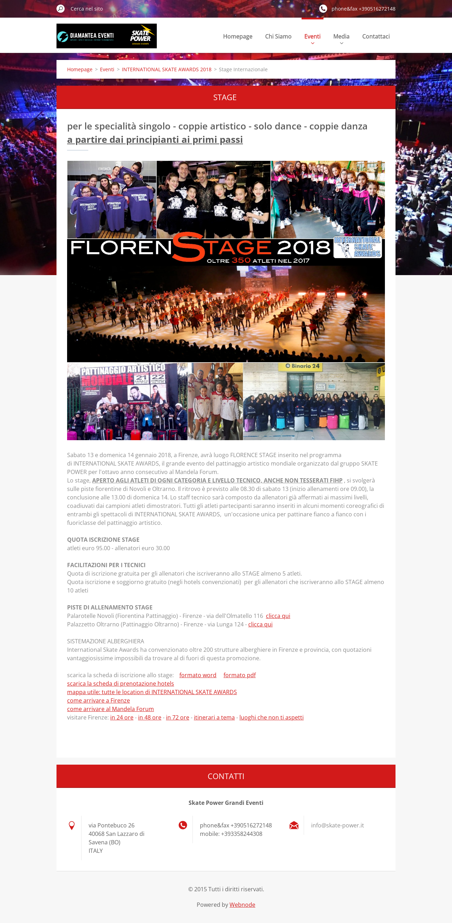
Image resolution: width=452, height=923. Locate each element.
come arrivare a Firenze (98, 700)
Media (341, 38)
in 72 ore (177, 717)
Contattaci (376, 36)
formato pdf (240, 675)
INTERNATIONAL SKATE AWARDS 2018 (167, 69)
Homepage (237, 36)
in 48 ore (149, 717)
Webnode (242, 905)
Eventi (312, 38)
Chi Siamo (278, 36)
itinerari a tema (214, 717)
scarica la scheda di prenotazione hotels (120, 683)
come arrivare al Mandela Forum (110, 709)
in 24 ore (121, 717)
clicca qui (278, 616)
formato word (197, 675)
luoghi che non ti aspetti (271, 717)
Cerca (60, 8)
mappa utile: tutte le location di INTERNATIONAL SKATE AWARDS (152, 692)
